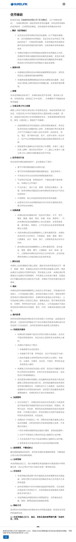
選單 (63, 4)
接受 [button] (6, 537)
